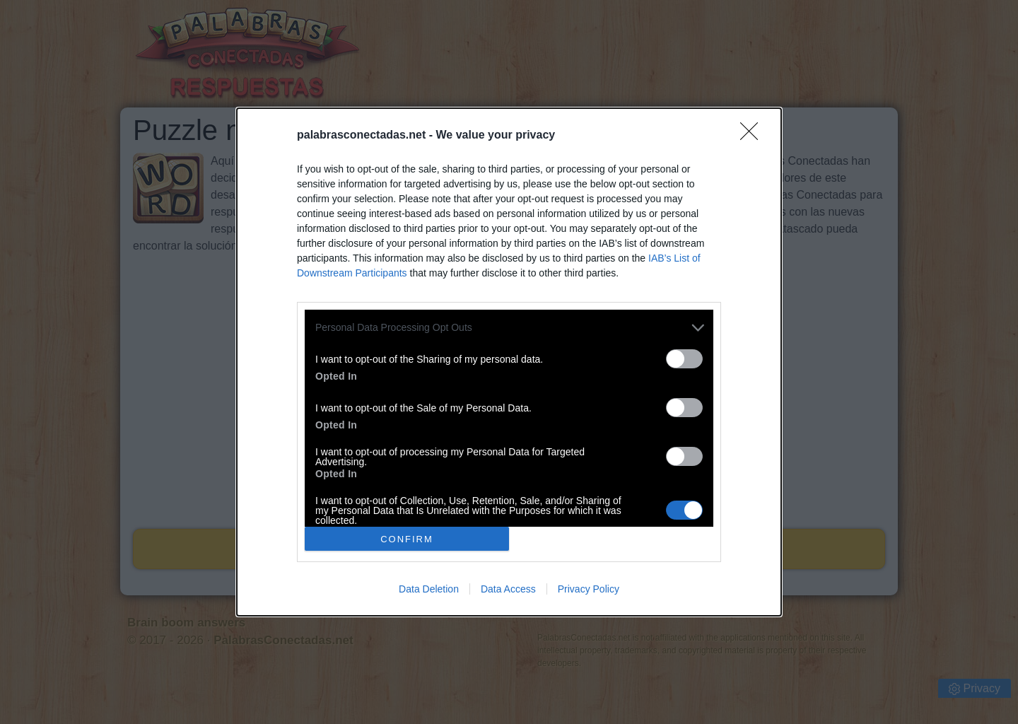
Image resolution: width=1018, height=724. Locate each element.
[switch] (684, 358)
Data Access (508, 589)
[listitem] (509, 327)
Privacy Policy (588, 589)
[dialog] (509, 362)
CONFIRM (406, 538)
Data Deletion (429, 589)
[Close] (753, 135)
